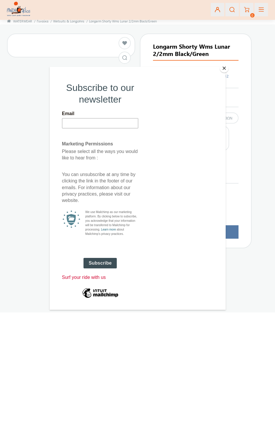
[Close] (224, 68)
